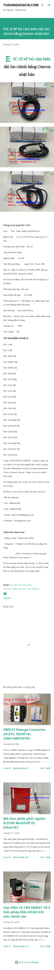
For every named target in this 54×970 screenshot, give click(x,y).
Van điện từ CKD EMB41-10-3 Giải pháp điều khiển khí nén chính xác (26, 912)
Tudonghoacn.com (21, 5)
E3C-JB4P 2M (16, 585)
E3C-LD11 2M (24, 589)
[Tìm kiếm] (42, 5)
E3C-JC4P (27, 585)
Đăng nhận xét (21, 768)
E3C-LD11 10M (10, 589)
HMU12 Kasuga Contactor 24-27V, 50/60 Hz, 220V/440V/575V (24, 734)
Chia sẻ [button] (6, 598)
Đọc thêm (45, 768)
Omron (35, 589)
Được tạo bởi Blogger (27, 962)
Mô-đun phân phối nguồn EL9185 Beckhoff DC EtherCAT (24, 823)
